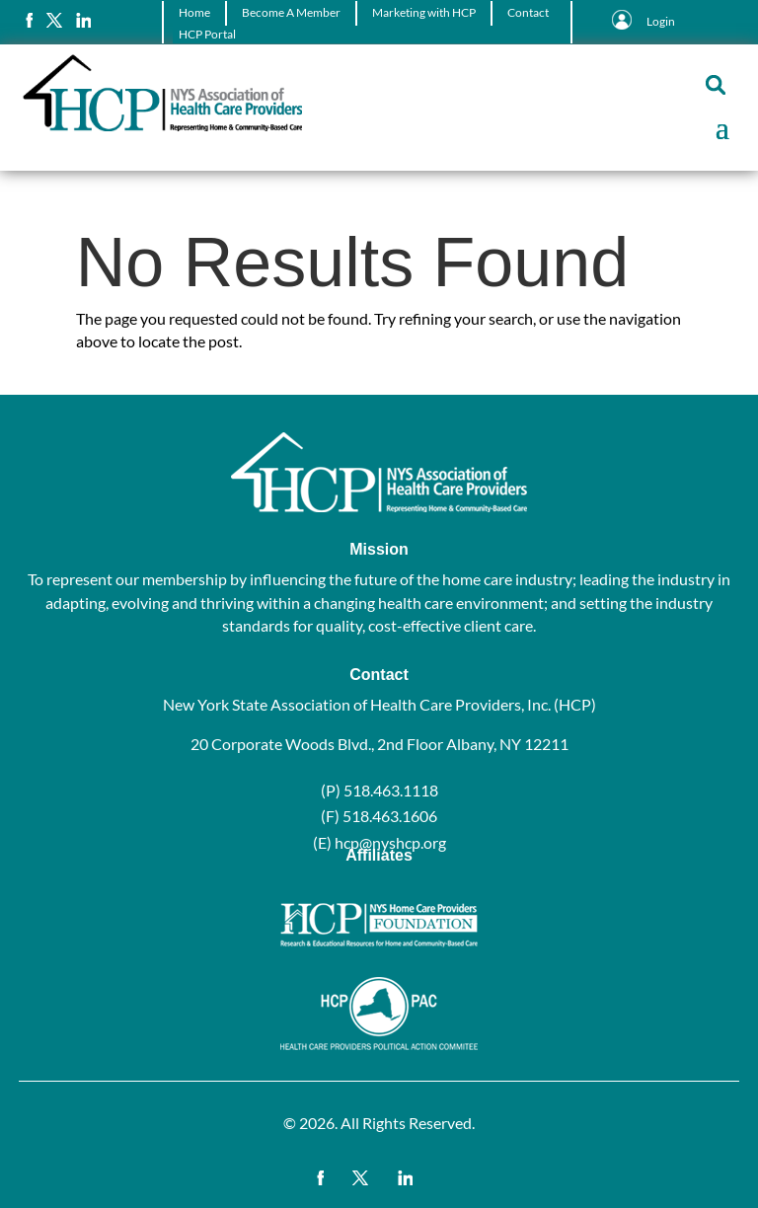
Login (660, 21)
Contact (528, 12)
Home (194, 12)
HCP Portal (207, 34)
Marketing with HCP (424, 12)
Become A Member (291, 12)
